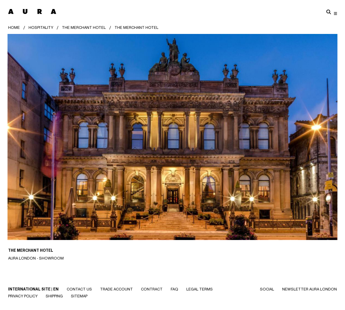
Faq (174, 289)
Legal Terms (199, 289)
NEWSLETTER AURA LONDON (309, 289)
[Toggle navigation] (335, 13)
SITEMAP (79, 296)
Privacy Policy (23, 296)
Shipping (54, 296)
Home (14, 27)
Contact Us (79, 289)
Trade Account (116, 289)
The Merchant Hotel (84, 27)
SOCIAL (267, 289)
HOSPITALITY (41, 27)
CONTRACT (152, 289)
